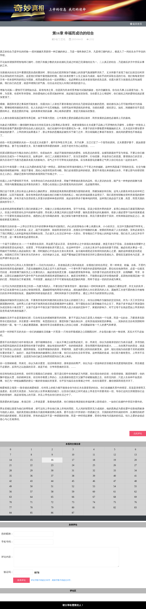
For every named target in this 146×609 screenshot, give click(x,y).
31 (73, 470)
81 (94, 507)
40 (115, 475)
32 (94, 470)
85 (31, 512)
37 (52, 475)
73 (73, 502)
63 (10, 497)
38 (73, 475)
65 (52, 497)
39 (94, 475)
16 (52, 460)
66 (73, 497)
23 (52, 465)
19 (115, 460)
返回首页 (136, 24)
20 (135, 460)
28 (10, 470)
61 (115, 491)
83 (135, 507)
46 (94, 481)
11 (94, 454)
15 (31, 460)
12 (115, 454)
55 (135, 486)
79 (52, 507)
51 (52, 486)
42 (10, 481)
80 (73, 507)
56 (10, 491)
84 (10, 512)
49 (10, 486)
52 (73, 486)
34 (135, 470)
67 (94, 497)
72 (52, 502)
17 (73, 460)
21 (10, 465)
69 (135, 497)
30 (52, 470)
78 (31, 507)
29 (31, 470)
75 (115, 502)
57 (31, 491)
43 (31, 481)
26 (115, 465)
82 (115, 507)
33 (115, 470)
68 (115, 497)
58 (52, 491)
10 (73, 454)
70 (10, 502)
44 (52, 481)
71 (31, 502)
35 (10, 475)
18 (94, 460)
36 (31, 475)
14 (10, 460)
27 (135, 465)
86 (52, 512)
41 (135, 475)
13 (135, 454)
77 (10, 507)
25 (94, 465)
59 (73, 491)
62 (135, 491)
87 (73, 512)
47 (115, 481)
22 (31, 465)
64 (31, 497)
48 (135, 481)
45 (73, 481)
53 (94, 486)
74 (94, 502)
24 (73, 465)
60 (94, 491)
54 (115, 486)
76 (135, 502)
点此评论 (138, 433)
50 (31, 486)
